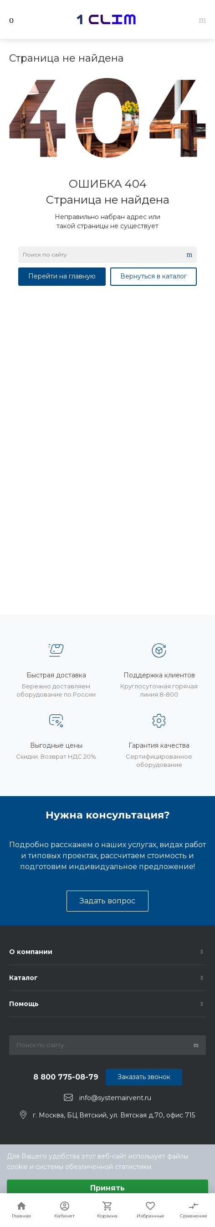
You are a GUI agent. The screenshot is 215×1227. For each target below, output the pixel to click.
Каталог (23, 978)
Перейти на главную (62, 276)
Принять (107, 1188)
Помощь (24, 1004)
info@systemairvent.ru (115, 1098)
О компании (30, 952)
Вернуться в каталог (153, 276)
